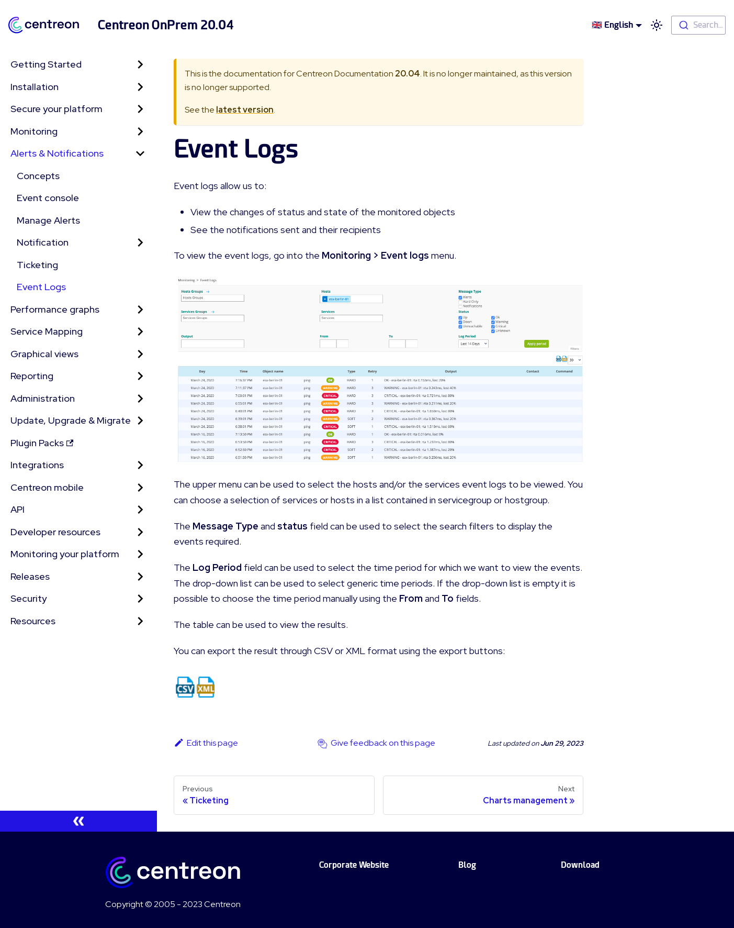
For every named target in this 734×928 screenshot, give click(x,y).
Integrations (37, 465)
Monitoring (34, 131)
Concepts (38, 176)
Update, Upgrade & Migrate (70, 420)
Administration (42, 398)
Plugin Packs (41, 443)
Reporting (31, 376)
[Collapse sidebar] (78, 821)
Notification (43, 242)
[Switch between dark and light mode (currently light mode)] (656, 25)
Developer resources (55, 532)
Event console (48, 198)
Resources (32, 621)
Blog (467, 865)
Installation (34, 87)
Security (28, 598)
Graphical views (44, 354)
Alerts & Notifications (57, 153)
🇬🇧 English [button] (612, 25)
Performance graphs (54, 309)
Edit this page (206, 742)
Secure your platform (56, 109)
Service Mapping (46, 331)
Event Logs (41, 287)
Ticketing (37, 265)
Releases (30, 576)
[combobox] (698, 25)
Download (580, 865)
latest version (245, 109)
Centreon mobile (47, 487)
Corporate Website (354, 865)
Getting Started (46, 64)
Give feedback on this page (383, 742)
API (17, 509)
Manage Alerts (48, 220)
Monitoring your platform (64, 554)
